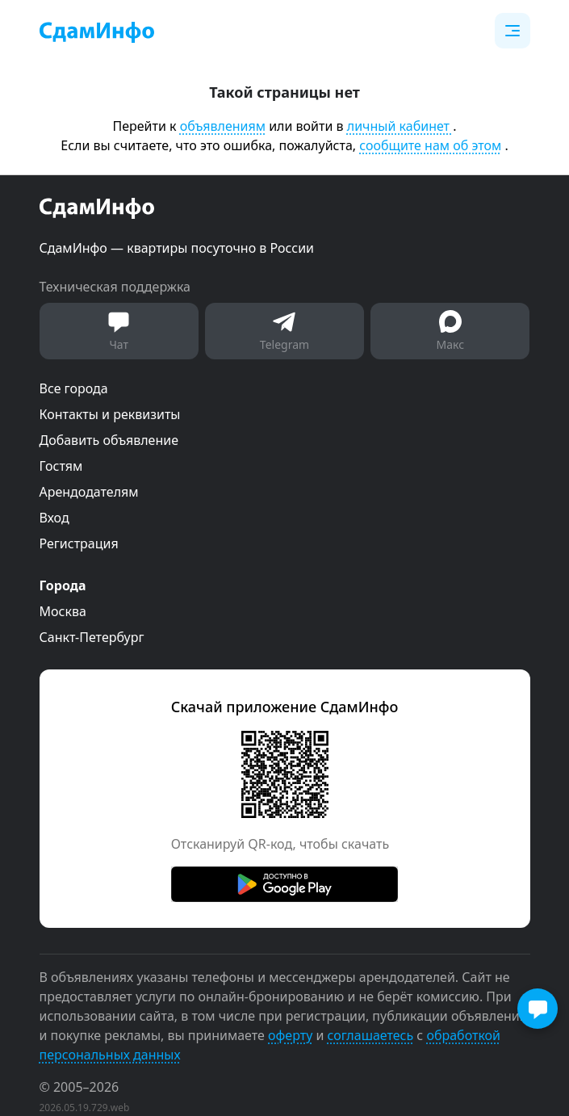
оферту (290, 1035)
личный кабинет (400, 126)
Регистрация (79, 543)
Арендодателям (89, 492)
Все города (74, 388)
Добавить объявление (109, 440)
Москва (63, 611)
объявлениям (223, 126)
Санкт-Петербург (92, 637)
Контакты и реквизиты (110, 414)
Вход (54, 518)
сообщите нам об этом (430, 145)
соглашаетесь (371, 1035)
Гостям (61, 466)
